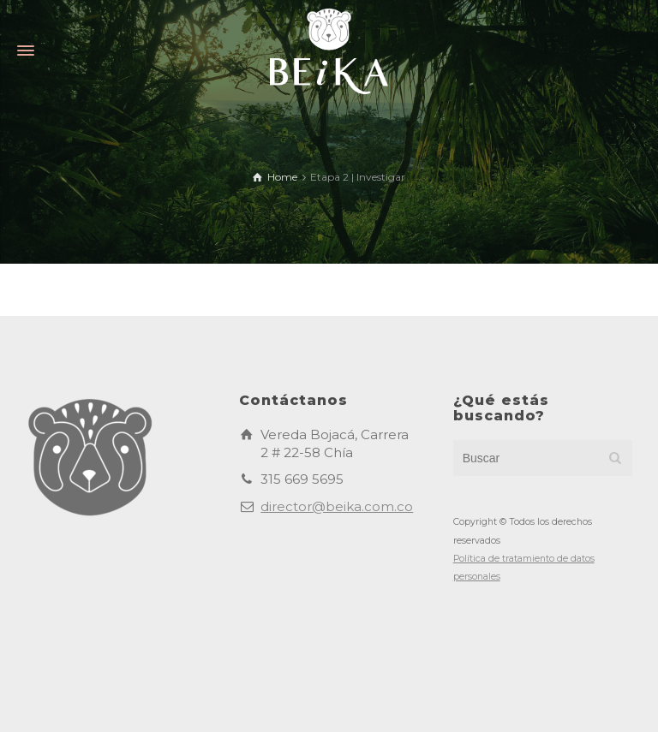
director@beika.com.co (336, 506)
